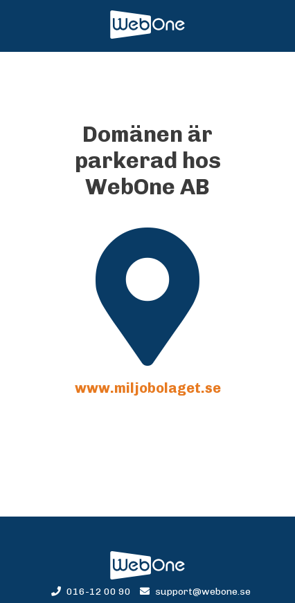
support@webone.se (195, 591)
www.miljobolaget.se (148, 388)
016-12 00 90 (92, 591)
